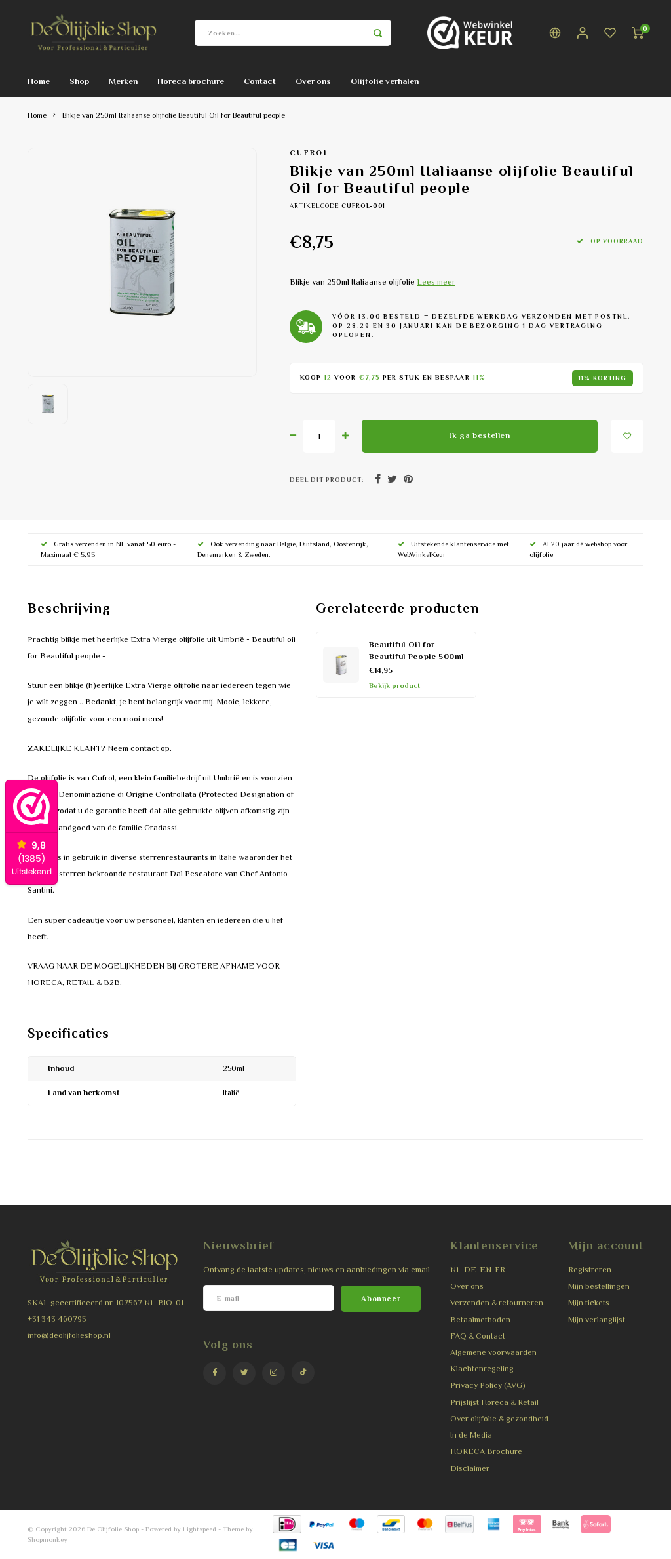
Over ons (313, 81)
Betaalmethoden (480, 1319)
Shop (79, 81)
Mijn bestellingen (599, 1286)
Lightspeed (199, 1529)
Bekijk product (394, 685)
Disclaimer (469, 1468)
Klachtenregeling (482, 1368)
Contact (260, 81)
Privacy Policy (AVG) (488, 1385)
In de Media (471, 1435)
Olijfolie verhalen (385, 81)
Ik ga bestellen (479, 435)
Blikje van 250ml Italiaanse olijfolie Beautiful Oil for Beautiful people (173, 115)
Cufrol (310, 152)
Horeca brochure (190, 81)
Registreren (589, 1269)
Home (39, 81)
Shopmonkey (47, 1539)
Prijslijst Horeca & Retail (494, 1402)
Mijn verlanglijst (596, 1319)
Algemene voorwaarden (493, 1352)
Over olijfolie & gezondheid (499, 1418)
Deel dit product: (327, 479)
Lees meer (436, 282)
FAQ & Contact (477, 1336)
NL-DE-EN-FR (477, 1269)
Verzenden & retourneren (496, 1302)
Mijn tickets (588, 1302)
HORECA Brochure (486, 1451)
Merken (123, 81)
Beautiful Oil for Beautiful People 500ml (417, 651)
